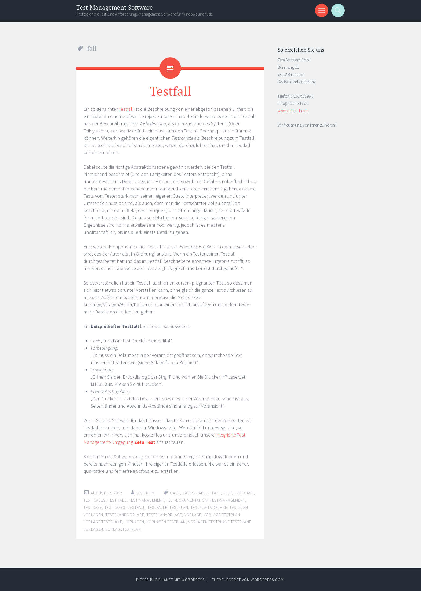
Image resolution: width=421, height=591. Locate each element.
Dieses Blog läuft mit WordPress (170, 579)
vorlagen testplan (166, 521)
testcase (93, 507)
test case (244, 493)
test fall (117, 500)
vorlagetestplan (123, 529)
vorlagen (134, 521)
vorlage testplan (222, 514)
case (175, 493)
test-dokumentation (187, 500)
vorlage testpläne (103, 521)
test (227, 493)
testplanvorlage (164, 514)
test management (146, 500)
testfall (136, 507)
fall (216, 493)
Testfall (170, 91)
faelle (203, 493)
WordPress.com (267, 579)
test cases (95, 500)
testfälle (157, 507)
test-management (227, 500)
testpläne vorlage (125, 514)
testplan (179, 507)
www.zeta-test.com (293, 110)
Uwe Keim (146, 493)
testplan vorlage (209, 507)
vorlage (192, 514)
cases (188, 493)
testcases (114, 507)
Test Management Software (114, 7)
